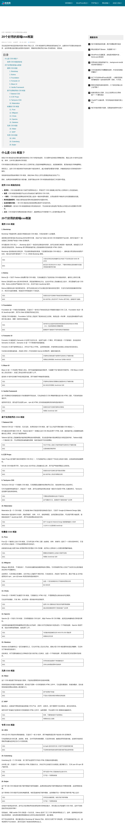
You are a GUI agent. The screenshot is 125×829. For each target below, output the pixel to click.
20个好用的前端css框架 (13, 65)
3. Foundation (14, 78)
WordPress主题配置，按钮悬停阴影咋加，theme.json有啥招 (106, 56)
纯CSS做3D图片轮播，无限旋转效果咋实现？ (107, 108)
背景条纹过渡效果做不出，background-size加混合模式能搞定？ (107, 63)
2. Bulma (12, 74)
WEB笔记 (8, 32)
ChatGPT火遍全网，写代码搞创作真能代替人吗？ (107, 101)
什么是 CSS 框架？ (11, 58)
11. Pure (12, 109)
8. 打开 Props (14, 97)
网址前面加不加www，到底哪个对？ (104, 49)
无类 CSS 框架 (12, 125)
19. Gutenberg (14, 141)
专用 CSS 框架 (12, 135)
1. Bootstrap (13, 71)
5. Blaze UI (13, 84)
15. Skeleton (13, 122)
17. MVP (12, 132)
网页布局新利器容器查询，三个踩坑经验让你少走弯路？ (106, 86)
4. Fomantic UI (14, 81)
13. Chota (12, 116)
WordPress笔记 (81, 3)
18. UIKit (12, 138)
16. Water (12, 129)
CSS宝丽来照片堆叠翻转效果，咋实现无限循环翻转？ (107, 71)
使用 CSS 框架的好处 (14, 62)
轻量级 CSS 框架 (13, 106)
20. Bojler (12, 145)
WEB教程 (68, 3)
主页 (3, 32)
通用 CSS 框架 (12, 68)
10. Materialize (14, 103)
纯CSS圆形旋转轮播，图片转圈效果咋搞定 (106, 44)
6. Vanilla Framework (16, 87)
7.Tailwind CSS (14, 94)
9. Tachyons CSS (15, 100)
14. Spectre (13, 119)
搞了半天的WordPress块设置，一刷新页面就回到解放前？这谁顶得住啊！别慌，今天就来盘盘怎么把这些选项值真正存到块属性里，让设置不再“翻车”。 (106, 79)
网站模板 (105, 3)
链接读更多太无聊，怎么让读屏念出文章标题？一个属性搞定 (106, 94)
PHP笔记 (94, 3)
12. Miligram (13, 113)
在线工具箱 (117, 3)
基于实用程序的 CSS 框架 (16, 90)
